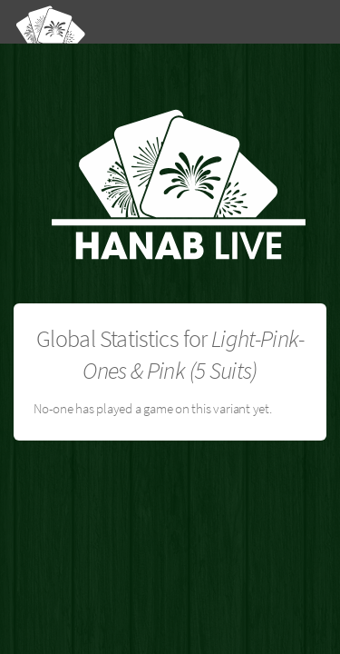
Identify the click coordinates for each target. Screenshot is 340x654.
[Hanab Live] (122, 21)
